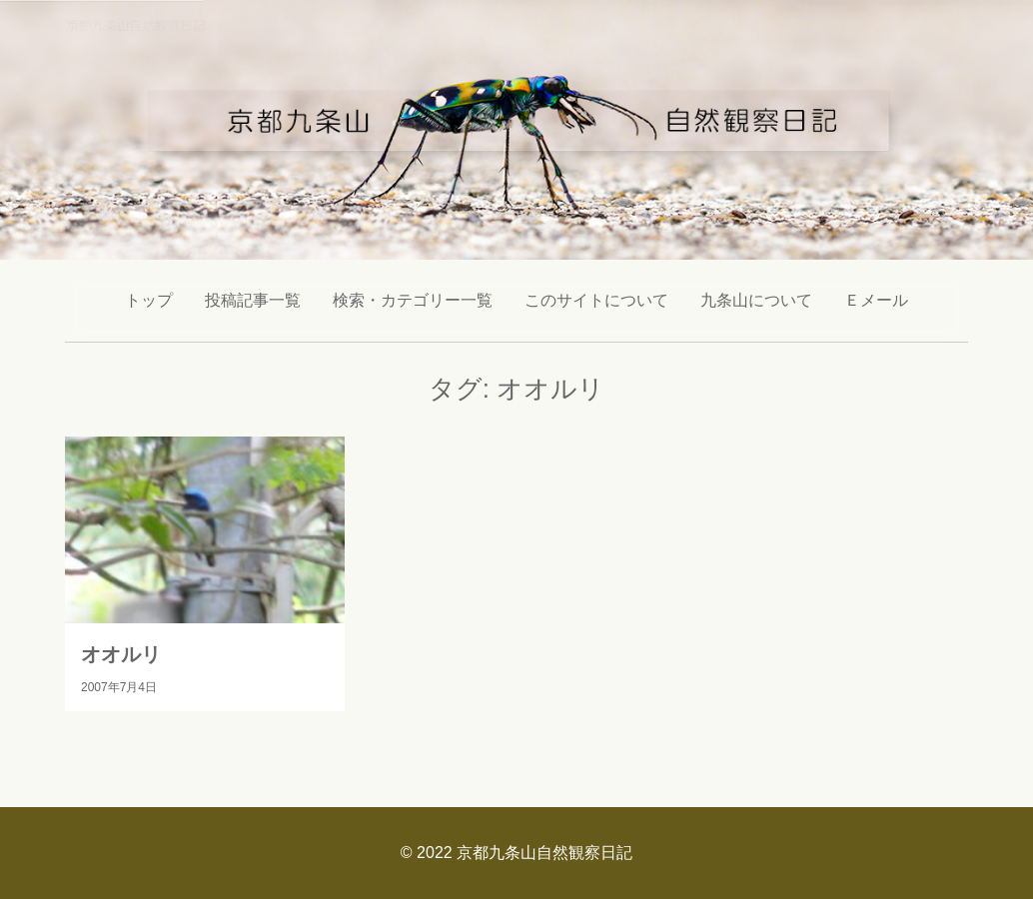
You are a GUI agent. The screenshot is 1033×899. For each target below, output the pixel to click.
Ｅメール (876, 300)
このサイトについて (596, 300)
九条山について (756, 300)
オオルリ (121, 654)
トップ (149, 300)
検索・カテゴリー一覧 (413, 300)
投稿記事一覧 (253, 300)
